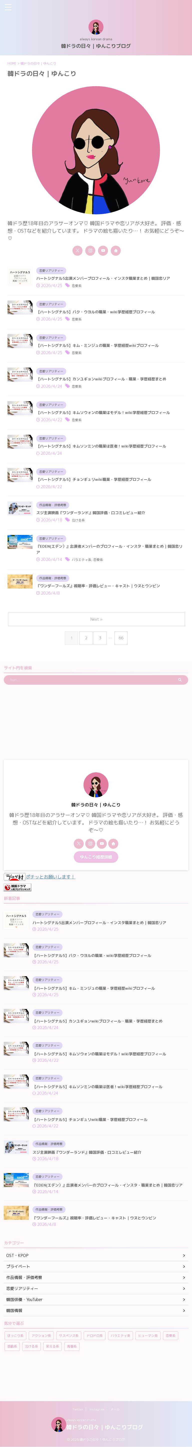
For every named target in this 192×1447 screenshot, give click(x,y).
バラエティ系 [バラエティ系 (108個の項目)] (120, 1365)
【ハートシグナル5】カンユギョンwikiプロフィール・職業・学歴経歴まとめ (105, 383)
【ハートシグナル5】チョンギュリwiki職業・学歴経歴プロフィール (97, 488)
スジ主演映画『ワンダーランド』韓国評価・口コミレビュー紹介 (94, 523)
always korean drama (81, 1420)
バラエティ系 (84, 573)
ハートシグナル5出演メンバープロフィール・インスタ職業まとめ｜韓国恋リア (107, 279)
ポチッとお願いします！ (42, 891)
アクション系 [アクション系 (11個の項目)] (41, 1365)
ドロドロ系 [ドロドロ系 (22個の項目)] (94, 1365)
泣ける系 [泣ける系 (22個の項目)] (31, 1375)
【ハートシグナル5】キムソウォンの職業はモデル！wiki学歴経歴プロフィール (107, 418)
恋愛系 (78, 287)
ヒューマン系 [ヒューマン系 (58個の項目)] (148, 1365)
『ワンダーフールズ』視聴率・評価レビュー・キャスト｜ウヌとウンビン (102, 600)
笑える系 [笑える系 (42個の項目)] (52, 1375)
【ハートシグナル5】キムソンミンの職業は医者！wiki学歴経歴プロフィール (105, 453)
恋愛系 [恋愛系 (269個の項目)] (171, 1365)
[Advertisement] (93, 737)
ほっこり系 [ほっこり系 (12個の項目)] (15, 1365)
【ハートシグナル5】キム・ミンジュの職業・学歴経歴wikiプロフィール (101, 349)
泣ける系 (80, 530)
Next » (97, 634)
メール (115, 1409)
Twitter (77, 1409)
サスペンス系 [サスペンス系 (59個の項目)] (68, 1365)
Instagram (97, 1409)
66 (122, 652)
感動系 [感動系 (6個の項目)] (12, 1375)
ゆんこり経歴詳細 (96, 872)
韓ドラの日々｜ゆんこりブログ (96, 45)
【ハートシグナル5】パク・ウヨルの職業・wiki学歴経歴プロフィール (99, 314)
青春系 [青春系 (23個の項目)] (72, 1375)
